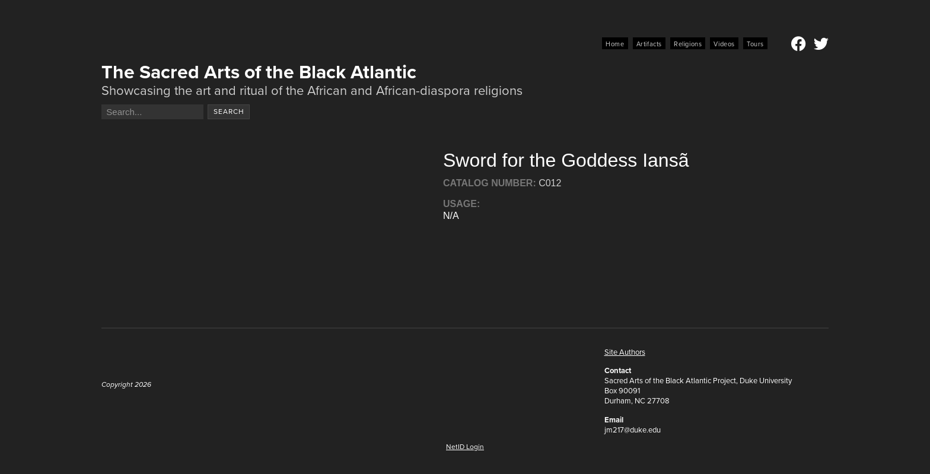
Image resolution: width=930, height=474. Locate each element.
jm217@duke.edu (632, 429)
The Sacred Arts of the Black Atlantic (258, 72)
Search (229, 111)
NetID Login (465, 446)
